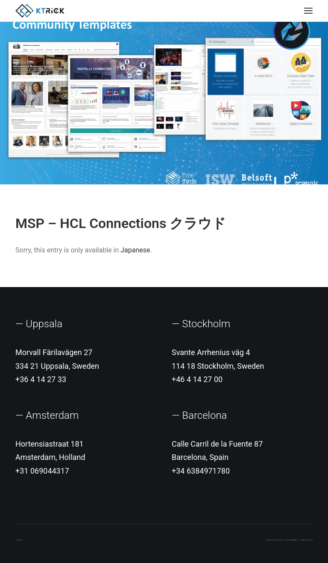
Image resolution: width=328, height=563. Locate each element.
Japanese (135, 250)
